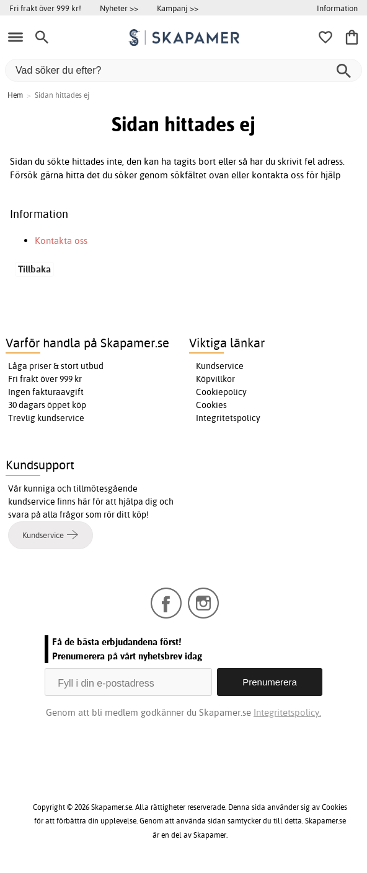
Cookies (211, 404)
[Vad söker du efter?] (183, 70)
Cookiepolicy (221, 391)
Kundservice (220, 365)
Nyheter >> (119, 8)
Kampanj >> (177, 8)
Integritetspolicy (228, 417)
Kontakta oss (61, 240)
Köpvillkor (215, 378)
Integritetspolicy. (287, 712)
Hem (15, 95)
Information (337, 8)
